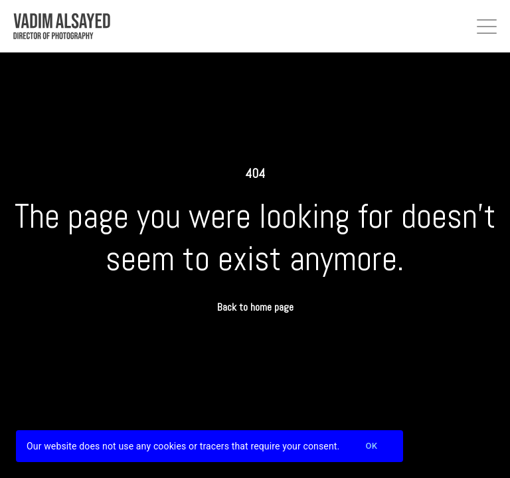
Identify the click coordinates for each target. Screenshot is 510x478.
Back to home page (255, 307)
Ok (371, 446)
